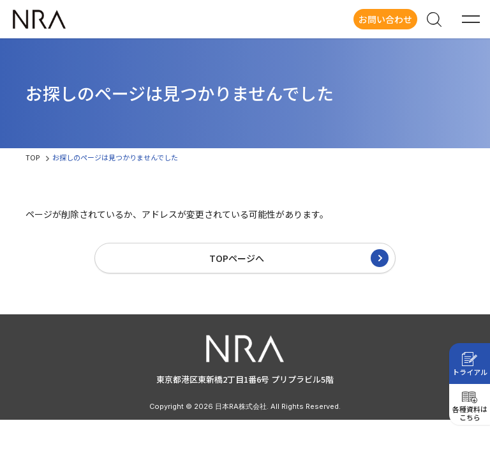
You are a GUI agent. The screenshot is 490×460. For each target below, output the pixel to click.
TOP (33, 157)
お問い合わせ (385, 19)
